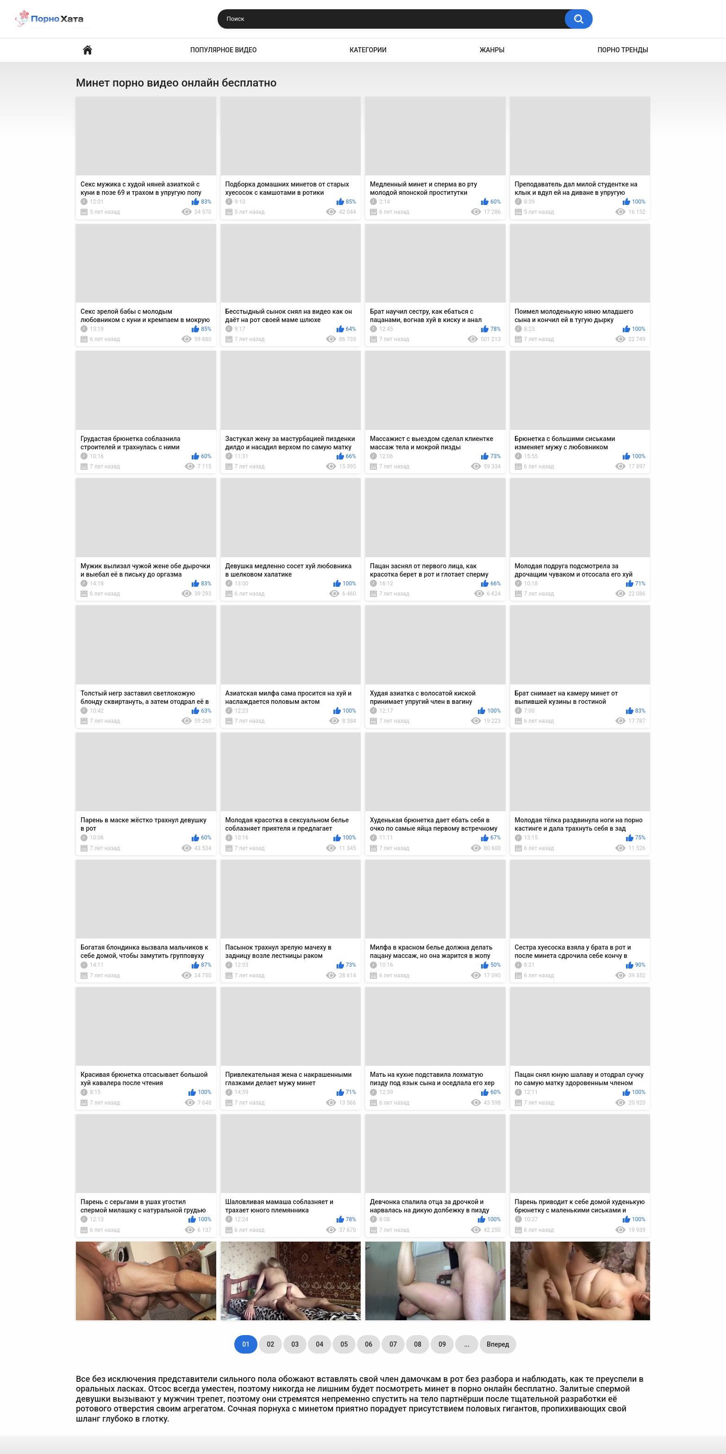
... (466, 1344)
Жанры (492, 50)
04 (319, 1344)
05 (344, 1344)
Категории (368, 50)
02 (270, 1344)
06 (368, 1344)
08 (417, 1344)
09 (442, 1344)
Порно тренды (623, 50)
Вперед (498, 1344)
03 (295, 1344)
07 (393, 1344)
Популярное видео (223, 50)
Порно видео (87, 50)
